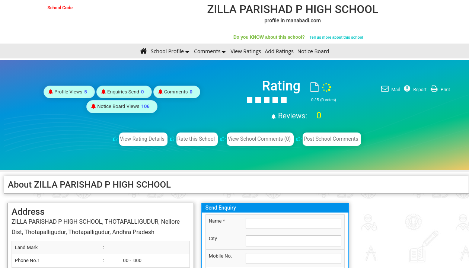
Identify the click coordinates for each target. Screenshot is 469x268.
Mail (389, 89)
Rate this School (196, 139)
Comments (207, 51)
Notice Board (313, 51)
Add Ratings (279, 51)
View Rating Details (142, 139)
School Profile (167, 51)
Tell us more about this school (336, 37)
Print (439, 89)
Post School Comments (331, 139)
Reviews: (298, 115)
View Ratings (245, 51)
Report (414, 89)
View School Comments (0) (259, 139)
